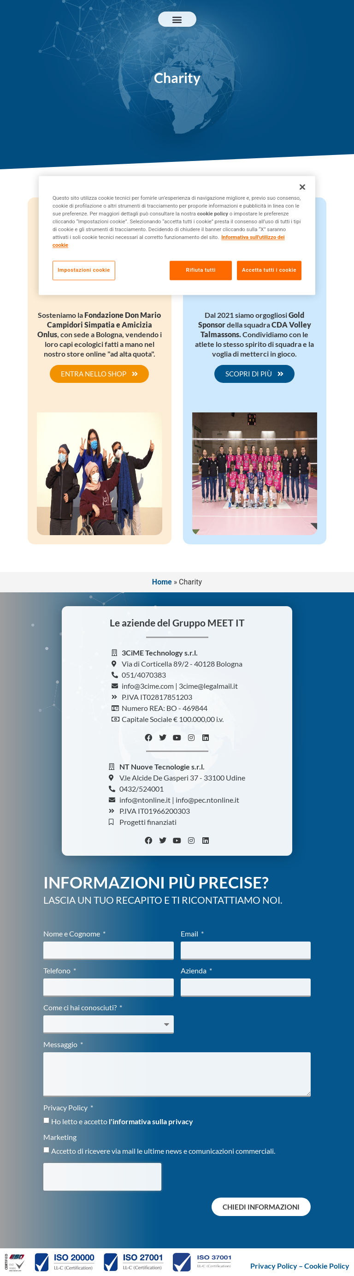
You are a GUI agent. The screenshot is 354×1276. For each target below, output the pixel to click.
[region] (177, 236)
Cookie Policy (326, 1265)
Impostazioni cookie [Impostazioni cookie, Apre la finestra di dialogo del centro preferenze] (84, 270)
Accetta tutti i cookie (269, 270)
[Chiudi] (302, 187)
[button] (177, 19)
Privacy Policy (66, 1108)
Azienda (194, 971)
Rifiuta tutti (198, 270)
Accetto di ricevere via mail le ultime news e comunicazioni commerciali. (163, 1150)
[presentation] (102, 1177)
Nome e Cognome (72, 934)
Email (190, 934)
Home (162, 582)
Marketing (60, 1137)
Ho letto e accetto (122, 1121)
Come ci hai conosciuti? (80, 1008)
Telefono (57, 971)
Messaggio (61, 1045)
